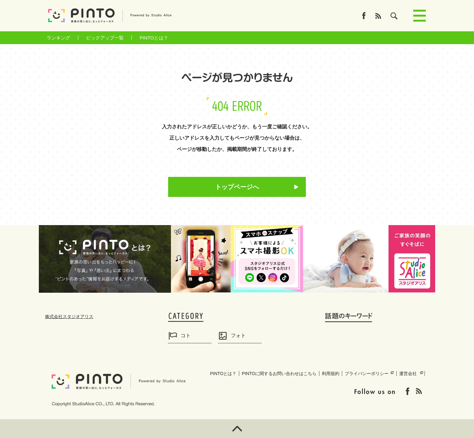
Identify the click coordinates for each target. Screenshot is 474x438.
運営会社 (408, 373)
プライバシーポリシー (367, 373)
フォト (238, 335)
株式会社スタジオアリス (69, 316)
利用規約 (330, 373)
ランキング (58, 37)
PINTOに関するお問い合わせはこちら (279, 373)
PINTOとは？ (154, 37)
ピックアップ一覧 (105, 37)
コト (186, 335)
